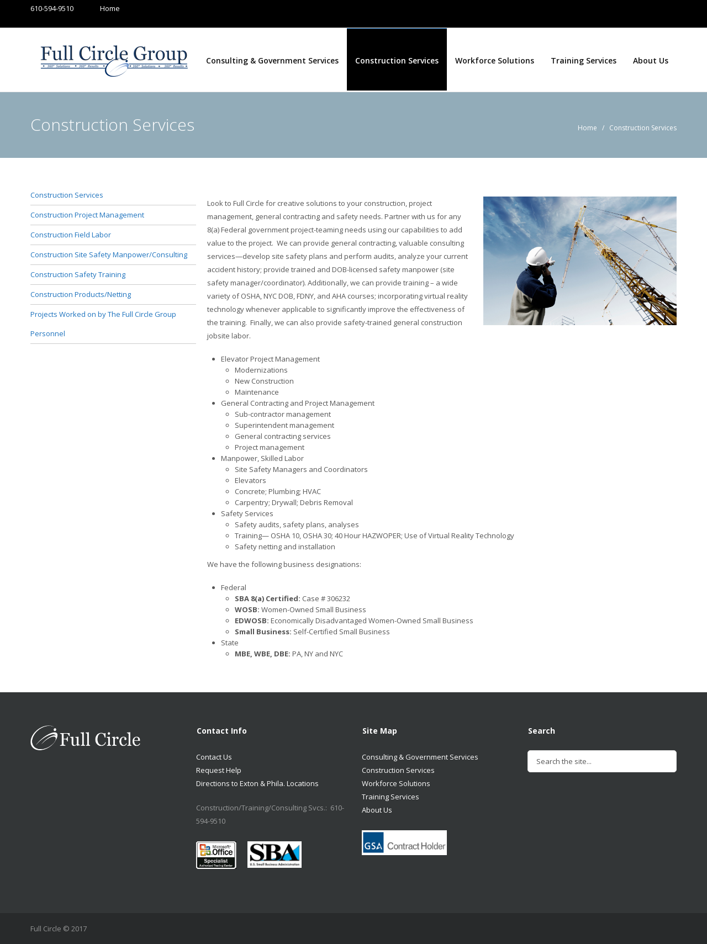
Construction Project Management (87, 215)
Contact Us (214, 757)
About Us (650, 60)
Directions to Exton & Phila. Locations (257, 783)
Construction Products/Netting (80, 294)
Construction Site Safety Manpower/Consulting (108, 254)
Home (99, 8)
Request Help (218, 770)
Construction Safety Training (77, 274)
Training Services (583, 60)
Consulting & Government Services (272, 60)
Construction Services (397, 60)
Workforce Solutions (494, 60)
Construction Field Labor (70, 235)
